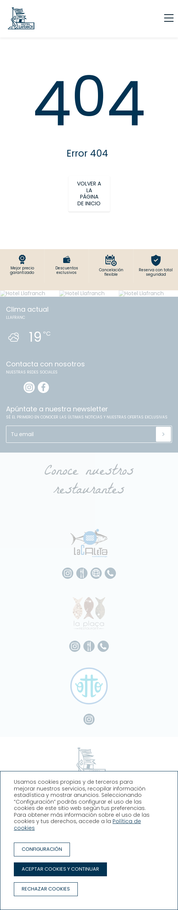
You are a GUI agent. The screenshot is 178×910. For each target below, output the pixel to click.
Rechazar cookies (46, 888)
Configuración (42, 849)
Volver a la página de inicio (89, 193)
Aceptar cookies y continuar (60, 869)
